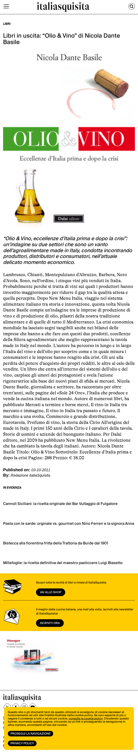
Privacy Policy (22, 743)
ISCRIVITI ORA (50, 623)
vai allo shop (50, 592)
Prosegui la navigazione (30, 733)
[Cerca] (131, 6)
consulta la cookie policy (85, 718)
